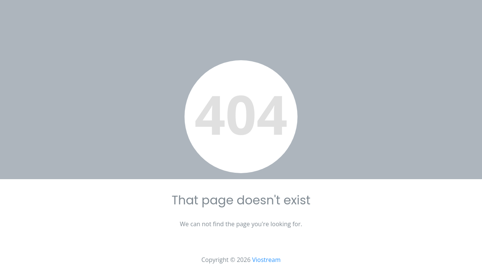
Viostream (266, 260)
